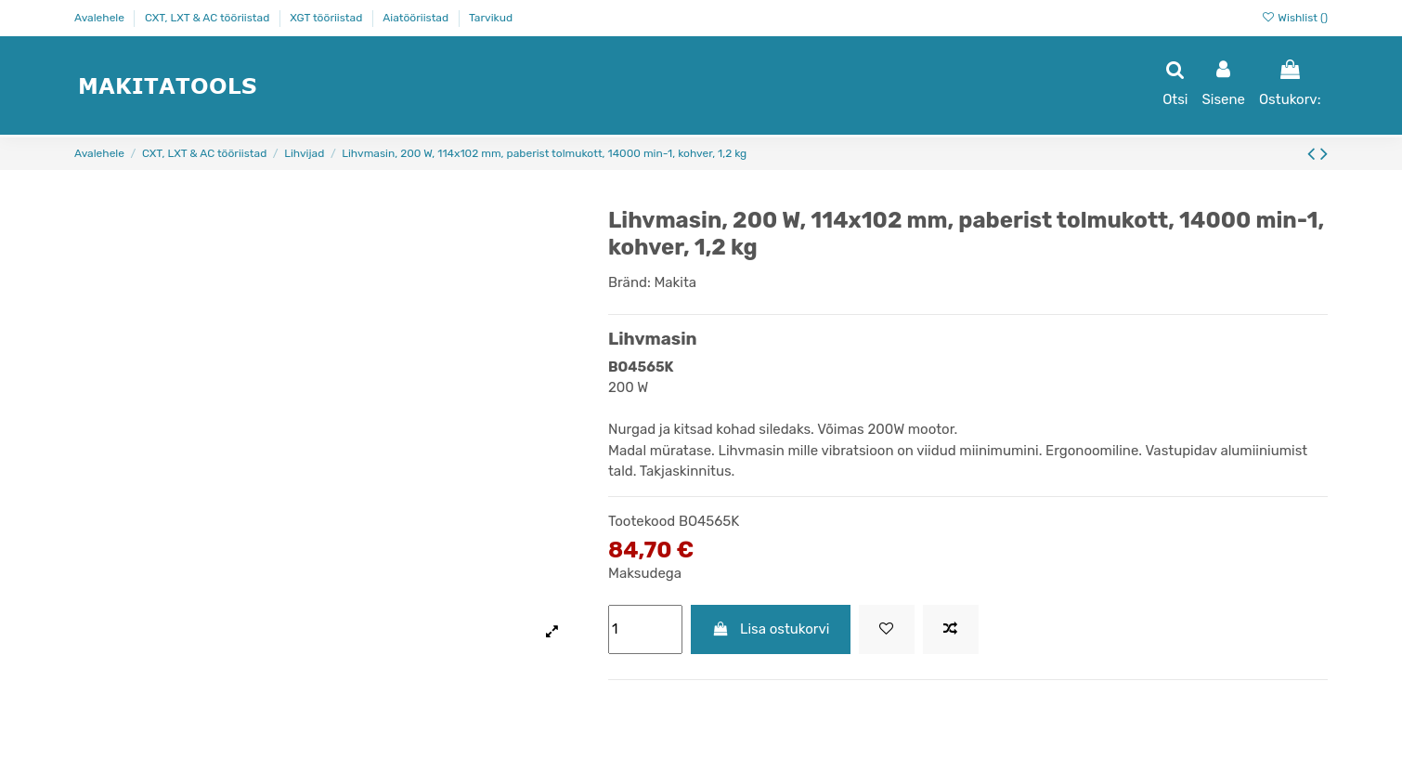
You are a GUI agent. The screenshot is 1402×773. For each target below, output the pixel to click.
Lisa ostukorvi (771, 629)
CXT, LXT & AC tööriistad (208, 17)
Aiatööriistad (417, 17)
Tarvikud (491, 17)
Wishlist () (1294, 17)
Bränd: (629, 282)
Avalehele (100, 17)
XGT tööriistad (327, 17)
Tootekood (641, 521)
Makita (675, 282)
